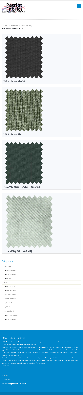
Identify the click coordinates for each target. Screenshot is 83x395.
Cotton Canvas (11, 270)
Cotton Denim (10, 286)
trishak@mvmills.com (14, 383)
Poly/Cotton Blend (10, 294)
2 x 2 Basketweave (12, 315)
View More (5, 365)
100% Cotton (8, 266)
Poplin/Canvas (11, 302)
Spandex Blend (9, 311)
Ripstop (8, 278)
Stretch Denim (11, 290)
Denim (6, 282)
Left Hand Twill (11, 274)
